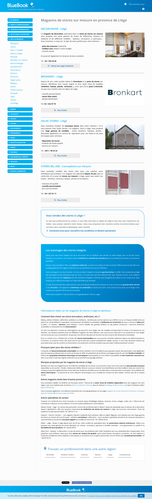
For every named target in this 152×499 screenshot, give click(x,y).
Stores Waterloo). (47, 387)
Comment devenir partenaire (82, 482)
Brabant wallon (67, 454)
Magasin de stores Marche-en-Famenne (121, 391)
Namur (98, 454)
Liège (110, 454)
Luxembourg (124, 454)
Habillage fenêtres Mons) (114, 385)
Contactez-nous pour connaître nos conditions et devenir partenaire (82, 230)
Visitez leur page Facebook (61, 66)
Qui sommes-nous (136, 4)
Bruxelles (50, 454)
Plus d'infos (62, 110)
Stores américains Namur (82, 385)
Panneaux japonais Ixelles (64, 393)
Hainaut (84, 454)
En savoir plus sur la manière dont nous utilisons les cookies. (112, 496)
